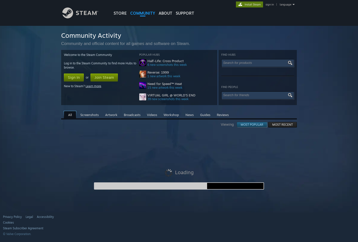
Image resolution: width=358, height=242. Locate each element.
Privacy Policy (12, 217)
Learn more (93, 86)
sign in (270, 4)
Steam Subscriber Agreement (23, 228)
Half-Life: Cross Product (165, 61)
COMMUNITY (142, 13)
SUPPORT (185, 13)
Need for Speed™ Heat (164, 84)
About (165, 13)
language (285, 4)
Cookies (8, 222)
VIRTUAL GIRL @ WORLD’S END (171, 95)
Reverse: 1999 (158, 72)
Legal (29, 217)
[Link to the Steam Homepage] (84, 17)
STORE (120, 13)
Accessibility (45, 217)
